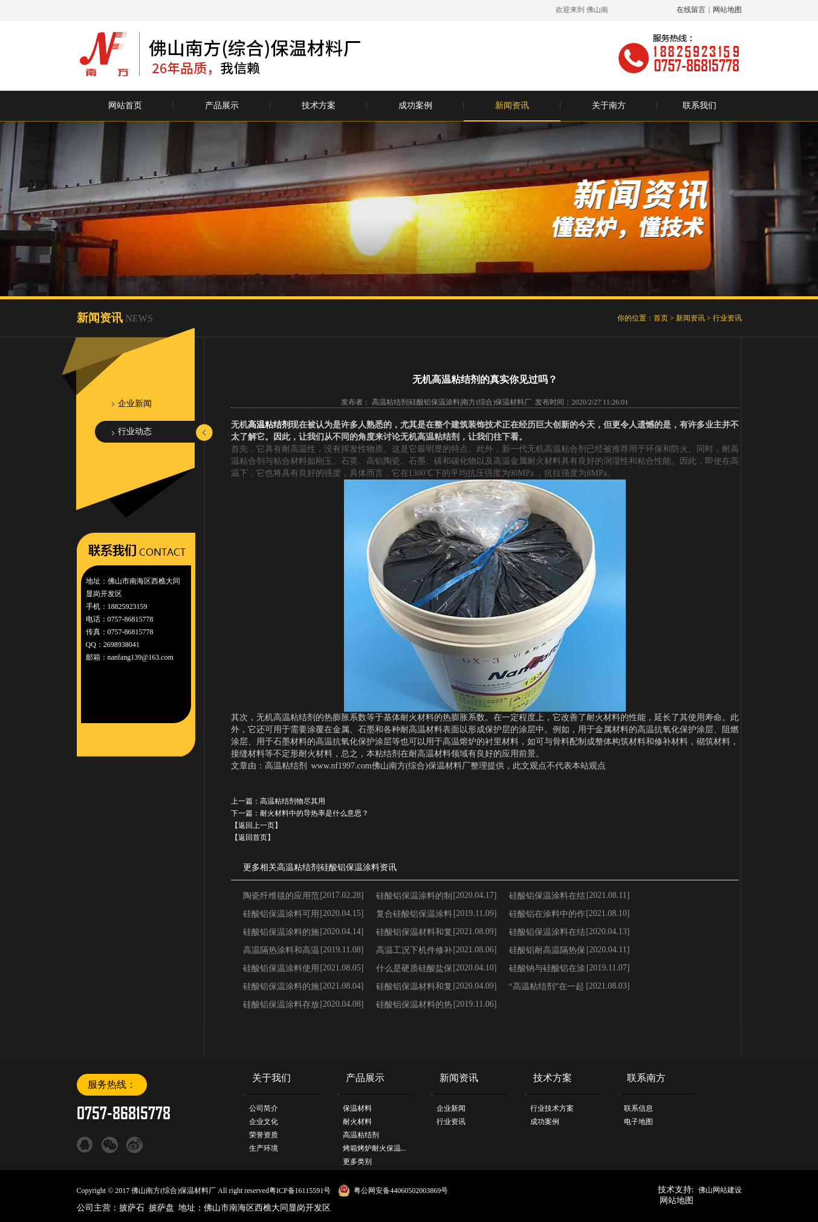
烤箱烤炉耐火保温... (374, 1148)
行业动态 (135, 431)
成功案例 (415, 105)
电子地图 (638, 1121)
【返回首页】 (252, 837)
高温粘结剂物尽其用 (292, 801)
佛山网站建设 (720, 1190)
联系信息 (638, 1108)
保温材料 (357, 1108)
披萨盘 (161, 1207)
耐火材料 (357, 1121)
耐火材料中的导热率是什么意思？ (314, 813)
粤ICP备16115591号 (300, 1190)
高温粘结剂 (269, 424)
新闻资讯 (512, 105)
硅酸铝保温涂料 (350, 867)
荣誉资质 (263, 1135)
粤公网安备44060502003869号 (401, 1190)
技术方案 (319, 105)
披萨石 (131, 1207)
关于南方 (609, 105)
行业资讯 (727, 318)
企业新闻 (135, 403)
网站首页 (125, 105)
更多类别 (357, 1161)
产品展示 (222, 105)
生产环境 (263, 1148)
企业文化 (263, 1121)
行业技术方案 (552, 1108)
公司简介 (263, 1108)
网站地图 (727, 9)
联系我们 (699, 105)
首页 (661, 318)
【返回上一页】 (256, 825)
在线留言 (691, 9)
